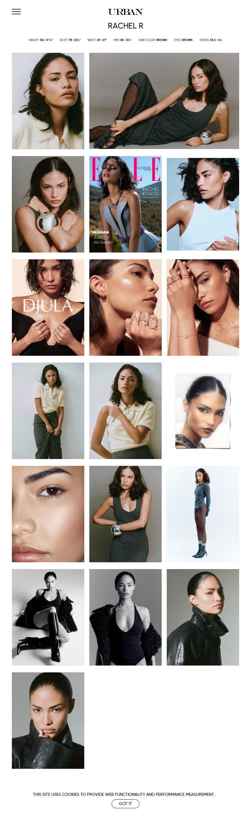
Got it (125, 804)
